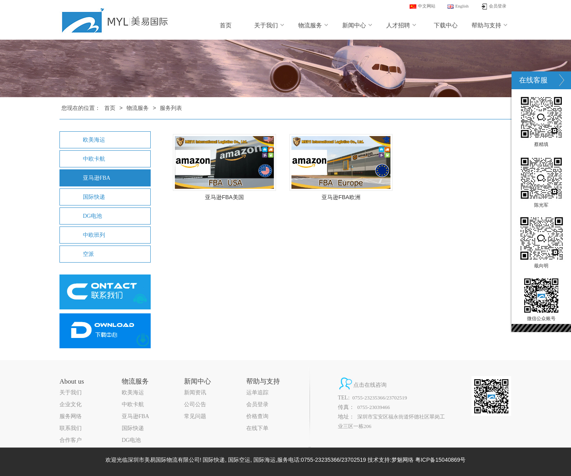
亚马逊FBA (96, 178)
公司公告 (195, 404)
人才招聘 (401, 25)
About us (71, 381)
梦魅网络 (402, 460)
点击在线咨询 (370, 385)
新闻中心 (357, 25)
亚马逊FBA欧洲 (341, 197)
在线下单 (257, 428)
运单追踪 (257, 392)
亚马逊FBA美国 (224, 197)
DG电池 (92, 216)
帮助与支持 (489, 25)
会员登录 (257, 404)
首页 (226, 25)
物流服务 (313, 25)
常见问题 (195, 416)
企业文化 (70, 404)
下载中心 (446, 25)
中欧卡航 (94, 159)
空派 (88, 254)
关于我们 (269, 25)
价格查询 (257, 416)
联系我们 (70, 428)
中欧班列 (94, 235)
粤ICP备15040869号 (440, 460)
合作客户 (70, 440)
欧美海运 (94, 140)
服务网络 (70, 416)
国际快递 (94, 197)
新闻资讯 (195, 392)
